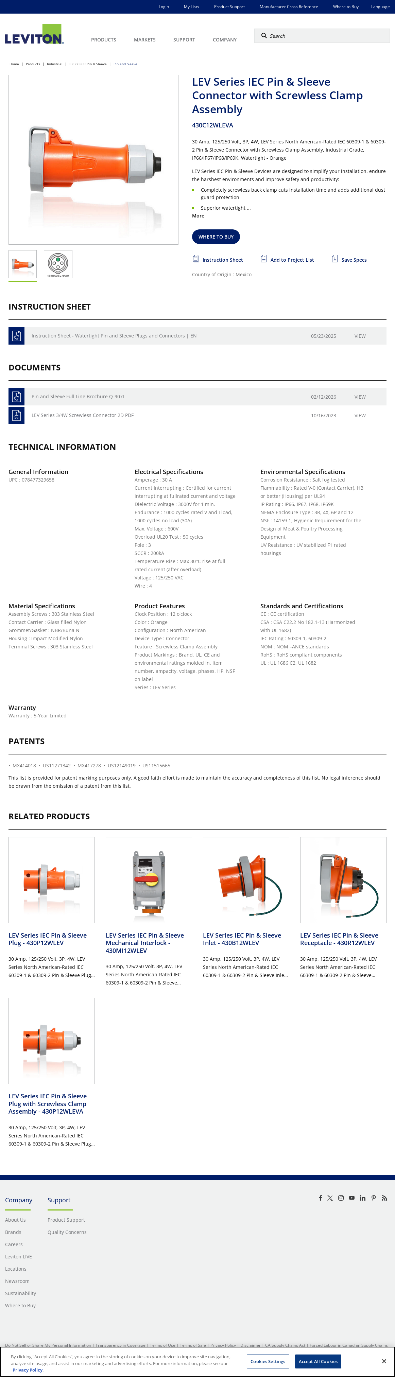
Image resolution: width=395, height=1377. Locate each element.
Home (14, 64)
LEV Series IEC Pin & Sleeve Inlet (242, 939)
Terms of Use (162, 1345)
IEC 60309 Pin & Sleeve (88, 64)
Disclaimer (250, 1345)
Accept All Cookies (318, 1361)
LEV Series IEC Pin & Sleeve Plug (47, 939)
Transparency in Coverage (120, 1345)
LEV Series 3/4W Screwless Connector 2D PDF (83, 415)
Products (33, 64)
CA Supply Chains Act (285, 1345)
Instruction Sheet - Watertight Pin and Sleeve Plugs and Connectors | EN (114, 335)
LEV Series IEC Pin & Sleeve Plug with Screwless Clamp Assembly (47, 1103)
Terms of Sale (193, 1345)
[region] (197, 1362)
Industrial (55, 64)
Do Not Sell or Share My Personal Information (48, 1345)
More (198, 215)
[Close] (384, 1361)
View (360, 336)
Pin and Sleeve (125, 64)
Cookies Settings (268, 1361)
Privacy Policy (223, 1345)
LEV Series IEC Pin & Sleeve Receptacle (339, 939)
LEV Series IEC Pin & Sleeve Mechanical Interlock (145, 943)
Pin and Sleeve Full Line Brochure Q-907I (78, 396)
